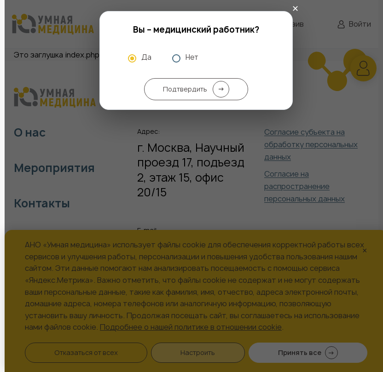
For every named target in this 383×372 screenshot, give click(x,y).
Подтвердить (196, 89)
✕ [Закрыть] (295, 8)
